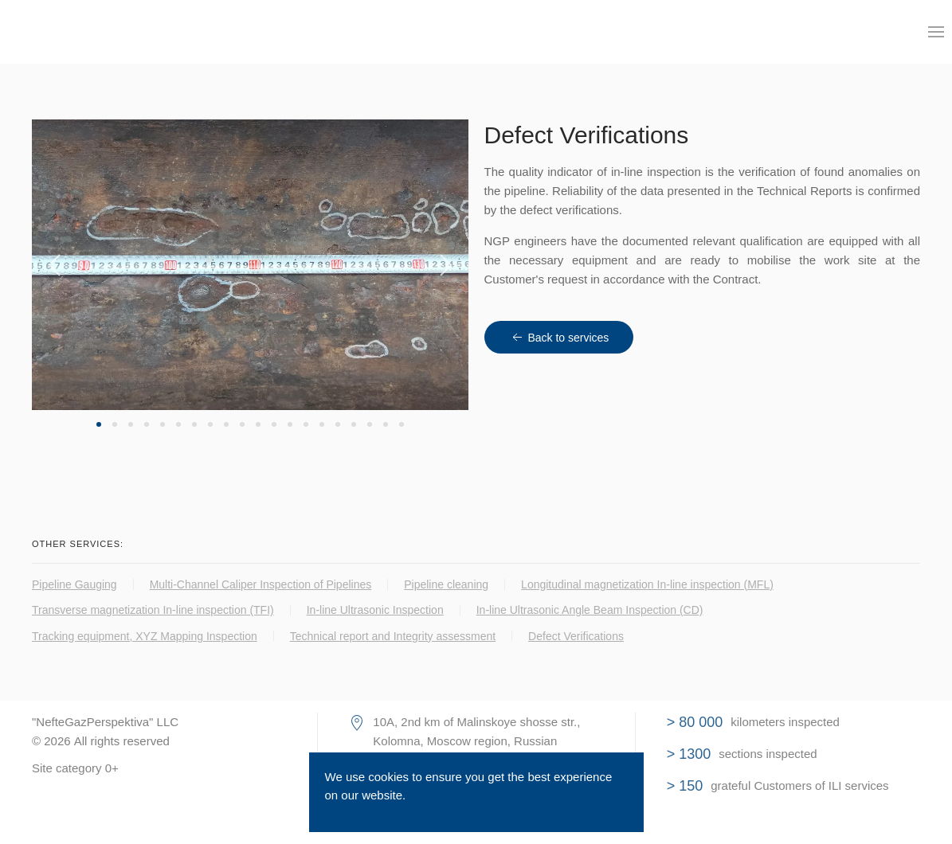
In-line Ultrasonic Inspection (375, 610)
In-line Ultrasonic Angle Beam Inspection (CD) (589, 610)
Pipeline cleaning (446, 584)
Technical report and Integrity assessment (393, 636)
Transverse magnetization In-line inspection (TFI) (153, 610)
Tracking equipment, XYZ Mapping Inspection (144, 636)
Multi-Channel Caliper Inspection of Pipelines (261, 584)
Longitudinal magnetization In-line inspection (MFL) (647, 584)
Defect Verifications (576, 636)
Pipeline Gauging (74, 584)
